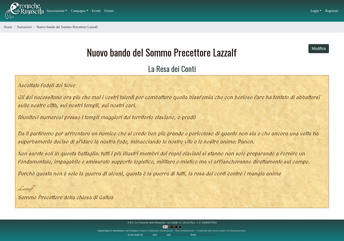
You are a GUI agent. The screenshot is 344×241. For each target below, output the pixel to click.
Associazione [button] (55, 11)
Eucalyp (161, 234)
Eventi (96, 11)
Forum (108, 11)
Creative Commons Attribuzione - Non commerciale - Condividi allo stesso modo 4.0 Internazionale (192, 230)
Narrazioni (24, 27)
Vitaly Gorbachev (180, 234)
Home (8, 27)
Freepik (148, 234)
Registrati (331, 11)
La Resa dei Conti (172, 68)
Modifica (319, 48)
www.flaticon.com (206, 234)
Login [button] (315, 11)
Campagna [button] (78, 11)
